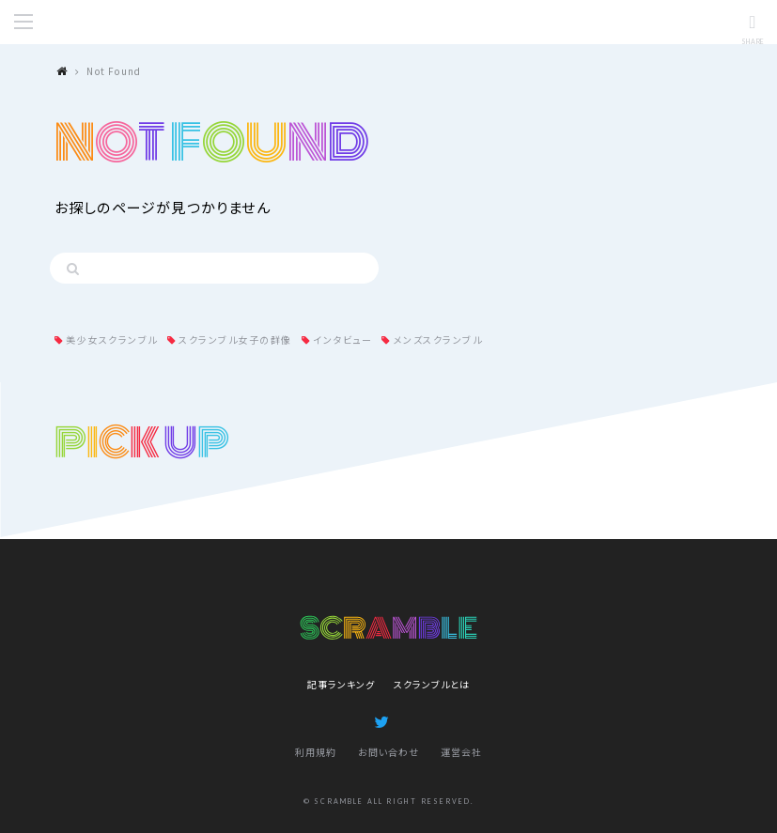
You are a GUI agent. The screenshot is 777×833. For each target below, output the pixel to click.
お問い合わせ (388, 752)
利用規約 (315, 752)
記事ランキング (341, 684)
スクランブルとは (432, 684)
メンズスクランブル (438, 339)
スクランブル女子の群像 (235, 339)
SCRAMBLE (389, 22)
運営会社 (461, 752)
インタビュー (342, 339)
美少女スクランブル (112, 339)
